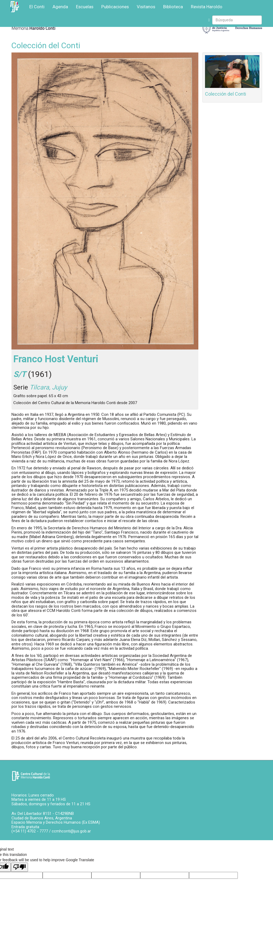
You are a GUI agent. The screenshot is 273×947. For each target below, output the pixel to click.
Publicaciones (115, 6)
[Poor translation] (19, 867)
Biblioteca (173, 6)
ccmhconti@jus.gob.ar (71, 831)
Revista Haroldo (206, 6)
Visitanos (146, 6)
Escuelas (84, 6)
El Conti (37, 6)
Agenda (60, 6)
